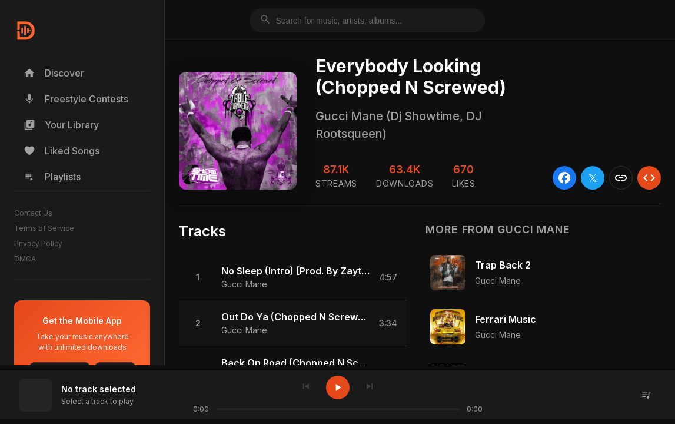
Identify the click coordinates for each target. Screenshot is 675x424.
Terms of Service (44, 228)
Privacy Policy (38, 243)
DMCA (25, 258)
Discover (54, 73)
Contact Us (33, 212)
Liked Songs (61, 151)
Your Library (61, 125)
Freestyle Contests (76, 99)
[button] (293, 277)
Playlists (52, 177)
